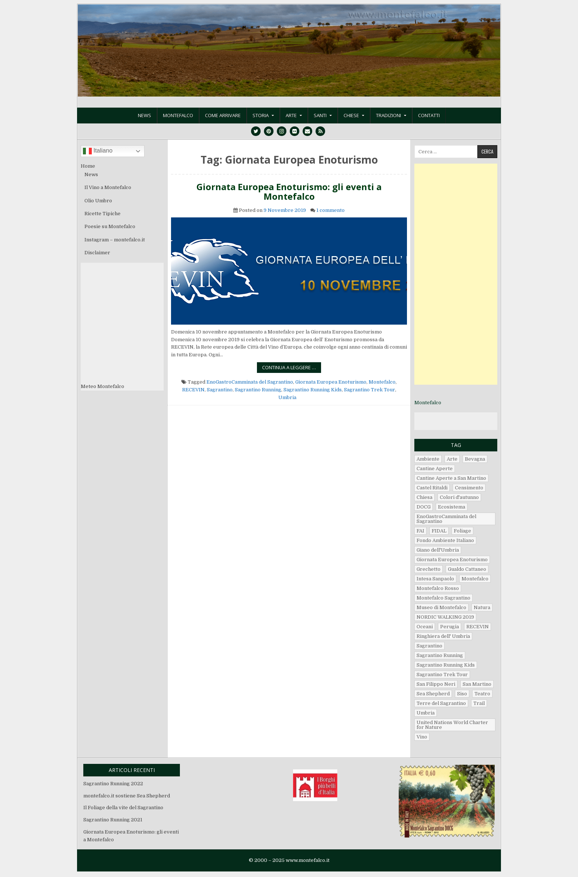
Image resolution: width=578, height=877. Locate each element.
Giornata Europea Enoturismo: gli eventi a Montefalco (289, 192)
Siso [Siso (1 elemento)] (462, 693)
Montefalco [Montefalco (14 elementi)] (475, 578)
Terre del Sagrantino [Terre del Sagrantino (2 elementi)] (441, 703)
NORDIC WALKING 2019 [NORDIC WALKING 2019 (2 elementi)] (445, 617)
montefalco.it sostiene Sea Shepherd (126, 796)
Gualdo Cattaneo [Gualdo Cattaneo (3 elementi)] (467, 569)
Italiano (97, 151)
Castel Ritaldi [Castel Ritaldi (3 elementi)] (432, 487)
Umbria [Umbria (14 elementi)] (426, 713)
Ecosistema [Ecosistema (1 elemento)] (451, 507)
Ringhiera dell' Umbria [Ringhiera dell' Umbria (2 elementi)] (443, 636)
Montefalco (178, 115)
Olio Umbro (98, 200)
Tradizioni (388, 115)
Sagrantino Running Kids (312, 389)
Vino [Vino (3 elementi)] (422, 737)
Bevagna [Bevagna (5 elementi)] (475, 459)
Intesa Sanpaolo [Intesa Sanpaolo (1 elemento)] (435, 578)
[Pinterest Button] (269, 131)
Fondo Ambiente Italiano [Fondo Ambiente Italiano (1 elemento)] (445, 540)
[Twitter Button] (256, 131)
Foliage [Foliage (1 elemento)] (462, 531)
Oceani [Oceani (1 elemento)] (425, 626)
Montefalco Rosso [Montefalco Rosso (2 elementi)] (438, 588)
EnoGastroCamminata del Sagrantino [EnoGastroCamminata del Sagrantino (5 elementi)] (446, 519)
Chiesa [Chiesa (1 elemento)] (424, 497)
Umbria (287, 397)
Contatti (429, 115)
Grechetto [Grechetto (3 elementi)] (429, 569)
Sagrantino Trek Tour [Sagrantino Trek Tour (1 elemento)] (442, 674)
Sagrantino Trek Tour (369, 389)
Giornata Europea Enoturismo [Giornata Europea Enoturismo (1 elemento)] (452, 559)
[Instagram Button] (281, 131)
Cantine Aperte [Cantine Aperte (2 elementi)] (435, 468)
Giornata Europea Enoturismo (330, 382)
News (144, 115)
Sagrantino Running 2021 (112, 819)
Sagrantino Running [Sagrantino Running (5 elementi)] (440, 655)
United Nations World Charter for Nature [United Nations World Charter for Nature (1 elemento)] (452, 725)
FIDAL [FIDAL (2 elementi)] (439, 531)
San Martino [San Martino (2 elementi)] (477, 684)
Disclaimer (97, 252)
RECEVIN (193, 389)
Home (88, 166)
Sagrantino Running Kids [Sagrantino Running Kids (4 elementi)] (446, 665)
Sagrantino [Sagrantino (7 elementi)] (429, 646)
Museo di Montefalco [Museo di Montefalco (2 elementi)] (441, 607)
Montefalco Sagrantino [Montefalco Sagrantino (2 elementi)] (443, 598)
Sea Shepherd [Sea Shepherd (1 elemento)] (433, 693)
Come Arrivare (223, 115)
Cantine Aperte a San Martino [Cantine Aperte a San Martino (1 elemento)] (451, 478)
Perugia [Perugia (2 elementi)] (449, 626)
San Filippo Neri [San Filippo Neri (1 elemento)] (436, 684)
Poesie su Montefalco (109, 226)
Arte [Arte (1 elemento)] (452, 459)
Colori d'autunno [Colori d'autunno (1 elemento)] (459, 497)
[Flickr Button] (294, 131)
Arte (291, 115)
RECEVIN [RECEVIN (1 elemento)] (477, 626)
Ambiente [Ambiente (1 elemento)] (428, 459)
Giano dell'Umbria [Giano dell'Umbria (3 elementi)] (438, 550)
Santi (320, 115)
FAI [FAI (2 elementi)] (420, 531)
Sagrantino (220, 389)
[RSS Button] (320, 131)
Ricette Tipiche (102, 213)
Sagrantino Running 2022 (113, 783)
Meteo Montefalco (102, 386)
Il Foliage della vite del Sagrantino (123, 807)
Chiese (351, 115)
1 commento (330, 210)
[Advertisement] (455, 274)
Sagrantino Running (258, 389)
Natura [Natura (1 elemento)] (482, 607)
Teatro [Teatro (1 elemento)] (482, 693)
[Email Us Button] (307, 131)
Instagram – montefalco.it (114, 239)
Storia (261, 115)
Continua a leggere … (291, 368)
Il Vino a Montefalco (107, 187)
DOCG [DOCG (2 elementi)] (424, 507)
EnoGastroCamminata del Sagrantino (249, 382)
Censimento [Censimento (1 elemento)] (469, 487)
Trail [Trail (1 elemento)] (479, 703)
